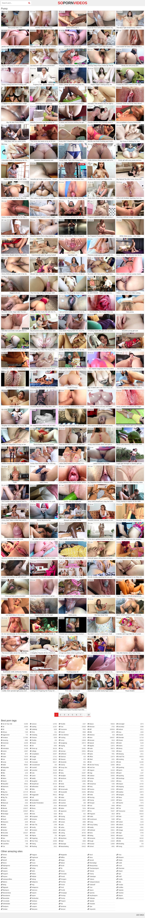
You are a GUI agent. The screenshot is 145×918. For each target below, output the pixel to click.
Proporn (62, 901)
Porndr (62, 876)
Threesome (130, 811)
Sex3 (90, 854)
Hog (32, 884)
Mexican (101, 727)
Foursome (72, 729)
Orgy (101, 773)
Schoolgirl (130, 724)
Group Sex (72, 767)
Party (101, 786)
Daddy (43, 778)
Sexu (90, 857)
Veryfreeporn (92, 895)
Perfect (101, 792)
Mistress (101, 735)
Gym (72, 770)
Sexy (130, 732)
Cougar (43, 756)
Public (101, 816)
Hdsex (33, 874)
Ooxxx (62, 871)
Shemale (130, 737)
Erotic (43, 814)
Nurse (101, 751)
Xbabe (119, 860)
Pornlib (62, 890)
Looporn (33, 906)
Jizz (72, 814)
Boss (14, 816)
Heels (72, 784)
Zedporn (120, 898)
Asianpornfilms (6, 879)
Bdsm (14, 778)
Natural (101, 743)
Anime (14, 751)
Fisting (43, 844)
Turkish (130, 822)
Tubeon (91, 879)
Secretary (130, 727)
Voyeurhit (91, 909)
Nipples (101, 746)
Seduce (130, 729)
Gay (72, 748)
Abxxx (4, 863)
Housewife (72, 792)
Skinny (130, 748)
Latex (72, 825)
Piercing (101, 797)
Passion (101, 789)
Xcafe (119, 863)
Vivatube (91, 903)
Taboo (130, 797)
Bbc (14, 773)
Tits (130, 814)
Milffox (62, 857)
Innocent (72, 800)
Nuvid (61, 865)
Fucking (72, 737)
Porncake (63, 874)
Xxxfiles (120, 887)
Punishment (101, 819)
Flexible (72, 724)
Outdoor (101, 776)
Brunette (14, 833)
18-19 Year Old (14, 724)
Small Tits (130, 756)
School (101, 846)
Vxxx (119, 854)
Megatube (63, 854)
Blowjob (14, 811)
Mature (101, 724)
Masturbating (72, 846)
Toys (130, 819)
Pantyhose (101, 784)
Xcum (119, 865)
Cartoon (43, 724)
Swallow (130, 792)
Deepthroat (43, 784)
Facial (43, 822)
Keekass (33, 901)
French (72, 732)
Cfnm (43, 732)
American (14, 743)
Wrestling (130, 844)
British (14, 827)
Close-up (43, 748)
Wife (130, 841)
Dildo (43, 789)
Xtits (119, 882)
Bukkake (14, 835)
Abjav (3, 857)
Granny (72, 765)
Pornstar (101, 808)
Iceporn (33, 893)
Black (14, 805)
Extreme (43, 819)
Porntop (62, 895)
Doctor (43, 792)
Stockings (130, 778)
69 (14, 729)
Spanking (130, 767)
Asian (14, 756)
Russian (101, 844)
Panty (101, 781)
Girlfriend (72, 754)
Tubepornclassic (94, 882)
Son (130, 765)
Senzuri (62, 909)
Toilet (130, 816)
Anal (14, 746)
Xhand (119, 871)
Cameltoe (14, 844)
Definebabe (5, 903)
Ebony (43, 808)
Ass (14, 759)
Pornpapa (63, 893)
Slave (130, 751)
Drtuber (4, 909)
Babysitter (14, 767)
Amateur (14, 737)
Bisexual (14, 803)
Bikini (14, 800)
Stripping (130, 786)
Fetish (43, 833)
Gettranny (34, 865)
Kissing (72, 816)
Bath (14, 770)
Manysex (33, 909)
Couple (43, 759)
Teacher (130, 803)
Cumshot (43, 770)
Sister (130, 743)
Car (14, 846)
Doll (43, 797)
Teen (130, 805)
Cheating (43, 735)
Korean (72, 822)
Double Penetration (43, 803)
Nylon (101, 754)
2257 (137, 915)
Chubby (43, 740)
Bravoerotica (6, 893)
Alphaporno (5, 865)
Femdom (43, 830)
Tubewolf (91, 884)
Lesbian (72, 830)
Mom (101, 737)
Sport (130, 773)
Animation (14, 748)
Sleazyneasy (92, 865)
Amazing (14, 740)
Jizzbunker (34, 898)
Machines (72, 838)
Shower (130, 740)
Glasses (72, 759)
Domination (43, 800)
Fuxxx (32, 863)
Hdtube (33, 876)
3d (14, 727)
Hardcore (72, 778)
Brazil (14, 819)
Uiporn (91, 890)
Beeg (3, 884)
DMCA (142, 915)
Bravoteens (5, 895)
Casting (43, 727)
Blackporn (5, 890)
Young (130, 846)
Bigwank (4, 887)
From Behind (72, 735)
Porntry (62, 898)
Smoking (130, 759)
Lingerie (72, 835)
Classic (43, 743)
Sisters (130, 746)
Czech (43, 776)
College (43, 751)
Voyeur (130, 835)
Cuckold (43, 767)
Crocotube (5, 901)
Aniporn (4, 871)
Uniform (130, 825)
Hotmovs (33, 890)
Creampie (43, 762)
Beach (14, 781)
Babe (14, 765)
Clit (43, 746)
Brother (14, 830)
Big (14, 789)
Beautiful (14, 784)
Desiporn (4, 906)
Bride (14, 825)
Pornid (62, 884)
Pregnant (101, 814)
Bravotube (5, 898)
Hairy (72, 773)
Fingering (43, 838)
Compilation (43, 754)
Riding (101, 835)
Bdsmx (4, 882)
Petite (101, 795)
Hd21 (32, 871)
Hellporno (34, 882)
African (14, 732)
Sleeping (130, 754)
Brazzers (14, 822)
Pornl (61, 887)
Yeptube (120, 890)
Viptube (91, 901)
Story (130, 781)
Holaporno (34, 887)
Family (43, 827)
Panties (101, 778)
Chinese (43, 737)
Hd (72, 781)
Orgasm (101, 770)
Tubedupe (92, 876)
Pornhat (62, 882)
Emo (43, 811)
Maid (72, 841)
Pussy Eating (101, 825)
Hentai (72, 786)
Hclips (33, 868)
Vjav (90, 906)
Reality (101, 827)
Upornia (91, 893)
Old (101, 762)
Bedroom (14, 786)
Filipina (43, 835)
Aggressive (14, 735)
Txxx (90, 887)
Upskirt (130, 827)
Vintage (130, 830)
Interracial (72, 805)
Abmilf (4, 860)
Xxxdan (120, 884)
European (43, 816)
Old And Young (101, 765)
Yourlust (120, 893)
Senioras (62, 906)
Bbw (14, 776)
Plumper (101, 803)
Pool (101, 805)
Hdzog (33, 879)
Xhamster (120, 868)
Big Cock (14, 795)
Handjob (72, 776)
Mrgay (62, 860)
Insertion (72, 803)
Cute (43, 773)
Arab (14, 754)
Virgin (130, 833)
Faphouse (34, 857)
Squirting (130, 776)
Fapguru (33, 854)
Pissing (101, 800)
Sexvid (91, 860)
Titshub (91, 871)
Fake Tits (43, 825)
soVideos (72, 3)
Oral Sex (101, 767)
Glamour (72, 756)
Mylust (62, 863)
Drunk (43, 805)
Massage (72, 844)
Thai (130, 808)
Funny (72, 740)
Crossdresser (43, 765)
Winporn (120, 857)
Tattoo (130, 800)
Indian (72, 797)
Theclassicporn (93, 868)
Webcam (130, 838)
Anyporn (4, 874)
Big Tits (14, 797)
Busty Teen (14, 841)
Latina (72, 827)
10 (89, 715)
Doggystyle (43, 795)
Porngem (62, 879)
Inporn (33, 895)
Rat (61, 903)
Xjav (119, 874)
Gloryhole (72, 762)
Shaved (130, 735)
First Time (43, 841)
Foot (72, 727)
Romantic (101, 838)
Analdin (4, 868)
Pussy (101, 822)
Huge (72, 795)
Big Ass (14, 792)
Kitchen (72, 819)
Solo (130, 762)
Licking (72, 833)
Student (130, 789)
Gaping (72, 746)
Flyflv (32, 860)
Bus (14, 838)
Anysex (4, 876)
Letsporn (33, 903)
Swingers (130, 795)
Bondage (14, 814)
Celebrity (43, 729)
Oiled (101, 759)
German (72, 751)
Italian (72, 808)
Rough (101, 841)
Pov (101, 811)
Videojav (91, 898)
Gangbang (72, 743)
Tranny (91, 874)
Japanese (72, 811)
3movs (4, 854)
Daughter (43, 781)
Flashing (43, 846)
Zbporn (120, 895)
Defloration (43, 786)
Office (101, 756)
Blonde (14, 808)
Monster (101, 740)
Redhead (101, 830)
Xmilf (119, 876)
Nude (101, 748)
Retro (101, 833)
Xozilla (119, 879)
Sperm (130, 770)
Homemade (72, 789)
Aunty (14, 762)
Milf (101, 729)
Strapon (130, 784)
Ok (60, 868)
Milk (101, 732)
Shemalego (92, 863)
